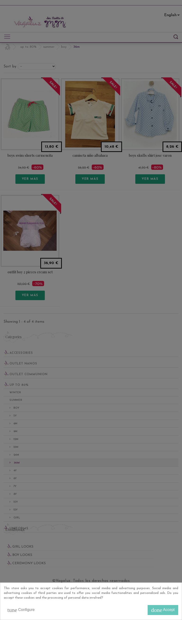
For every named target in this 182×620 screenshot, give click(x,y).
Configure (21, 610)
